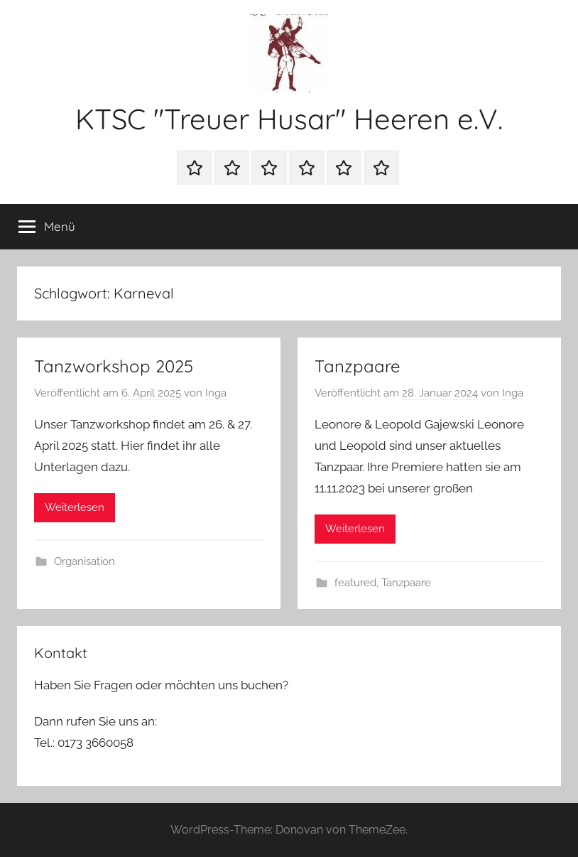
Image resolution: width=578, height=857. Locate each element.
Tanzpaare (357, 366)
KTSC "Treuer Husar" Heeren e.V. (289, 118)
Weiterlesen (74, 507)
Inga (216, 393)
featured (355, 582)
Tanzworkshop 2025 (113, 366)
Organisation (84, 561)
